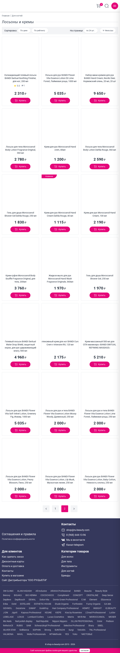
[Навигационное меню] (114, 5)
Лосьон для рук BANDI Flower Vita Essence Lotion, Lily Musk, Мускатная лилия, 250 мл (60, 478)
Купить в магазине (13, 574)
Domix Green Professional (65, 598)
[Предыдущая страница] (46, 507)
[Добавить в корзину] (20, 99)
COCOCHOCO (47, 594)
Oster (99, 620)
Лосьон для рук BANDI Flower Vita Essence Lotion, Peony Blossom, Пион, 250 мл (20, 478)
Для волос (67, 555)
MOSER (112, 616)
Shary (91, 624)
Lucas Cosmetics (56, 616)
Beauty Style (101, 590)
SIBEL (100, 624)
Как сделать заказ (13, 555)
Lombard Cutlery (36, 616)
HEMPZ (86, 607)
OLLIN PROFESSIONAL (82, 620)
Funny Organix (93, 603)
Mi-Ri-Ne (82, 616)
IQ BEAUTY (110, 607)
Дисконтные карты (13, 560)
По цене (23, 29)
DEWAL (32, 598)
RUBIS (20, 624)
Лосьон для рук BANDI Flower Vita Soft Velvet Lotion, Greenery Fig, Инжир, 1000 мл (20, 412)
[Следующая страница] (74, 507)
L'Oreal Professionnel (96, 611)
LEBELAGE (8, 616)
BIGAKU (18, 594)
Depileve (7, 598)
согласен (85, 650)
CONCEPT (78, 594)
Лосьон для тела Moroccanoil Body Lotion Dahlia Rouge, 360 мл (99, 147)
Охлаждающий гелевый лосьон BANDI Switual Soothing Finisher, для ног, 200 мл (20, 77)
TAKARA (81, 629)
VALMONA (8, 633)
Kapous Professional (31, 611)
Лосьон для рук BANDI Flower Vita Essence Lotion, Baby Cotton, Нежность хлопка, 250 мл (99, 478)
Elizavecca (106, 598)
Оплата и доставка (13, 565)
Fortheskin (77, 603)
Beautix (88, 590)
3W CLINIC (8, 590)
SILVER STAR (9, 629)
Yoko (74, 633)
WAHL (20, 633)
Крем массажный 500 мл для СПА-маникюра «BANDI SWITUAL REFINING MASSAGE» (99, 343)
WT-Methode (55, 633)
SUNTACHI (60, 629)
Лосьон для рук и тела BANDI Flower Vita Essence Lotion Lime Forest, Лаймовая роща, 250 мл (99, 412)
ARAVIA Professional (60, 590)
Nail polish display (23, 620)
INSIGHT (97, 607)
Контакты (7, 569)
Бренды (65, 574)
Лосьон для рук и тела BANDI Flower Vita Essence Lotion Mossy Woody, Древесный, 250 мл (60, 412)
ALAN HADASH (24, 590)
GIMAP (32, 607)
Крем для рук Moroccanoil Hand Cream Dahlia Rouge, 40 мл (60, 213)
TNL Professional (97, 629)
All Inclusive (41, 590)
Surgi (71, 629)
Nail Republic (42, 620)
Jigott (14, 611)
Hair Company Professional (65, 607)
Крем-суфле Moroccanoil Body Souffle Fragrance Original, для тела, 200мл (20, 277)
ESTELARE (25, 603)
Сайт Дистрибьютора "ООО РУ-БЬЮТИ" (24, 579)
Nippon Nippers (59, 620)
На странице (76, 29)
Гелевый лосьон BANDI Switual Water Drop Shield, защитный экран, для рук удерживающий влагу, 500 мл (20, 345)
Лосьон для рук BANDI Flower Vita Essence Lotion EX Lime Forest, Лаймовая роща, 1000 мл (60, 77)
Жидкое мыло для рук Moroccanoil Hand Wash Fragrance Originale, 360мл (60, 277)
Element (93, 598)
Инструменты (69, 565)
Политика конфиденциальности (18, 537)
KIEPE (58, 611)
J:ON (5, 611)
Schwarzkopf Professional (47, 624)
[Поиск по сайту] (106, 5)
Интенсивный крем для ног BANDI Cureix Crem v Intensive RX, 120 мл (60, 342)
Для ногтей (67, 569)
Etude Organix (62, 603)
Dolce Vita (44, 598)
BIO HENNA (31, 594)
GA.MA (107, 603)
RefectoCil (8, 624)
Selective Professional (74, 624)
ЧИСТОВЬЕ (86, 633)
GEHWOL (7, 607)
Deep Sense (107, 594)
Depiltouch (20, 598)
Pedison (110, 620)
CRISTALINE (92, 594)
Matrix (71, 616)
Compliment (63, 594)
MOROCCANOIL (97, 616)
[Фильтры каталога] (108, 29)
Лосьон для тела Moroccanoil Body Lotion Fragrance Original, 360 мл (20, 148)
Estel (14, 603)
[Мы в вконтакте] (89, 539)
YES (67, 633)
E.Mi (84, 598)
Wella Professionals (36, 633)
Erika (5, 603)
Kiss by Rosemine (73, 611)
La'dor (112, 611)
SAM (28, 624)
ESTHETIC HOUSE (42, 603)
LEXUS (20, 616)
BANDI (77, 590)
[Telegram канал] (89, 544)
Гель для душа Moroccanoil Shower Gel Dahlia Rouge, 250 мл (20, 213)
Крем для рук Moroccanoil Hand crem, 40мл (60, 147)
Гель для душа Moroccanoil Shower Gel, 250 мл (99, 276)
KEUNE (48, 611)
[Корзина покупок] (98, 5)
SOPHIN (37, 629)
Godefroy (43, 607)
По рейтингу (39, 29)
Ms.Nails (7, 620)
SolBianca (24, 629)
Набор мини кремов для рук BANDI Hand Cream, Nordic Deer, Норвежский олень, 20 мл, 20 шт (99, 77)
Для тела (66, 560)
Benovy (6, 594)
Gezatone (20, 607)
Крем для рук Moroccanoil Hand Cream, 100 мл (99, 213)
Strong (47, 629)
